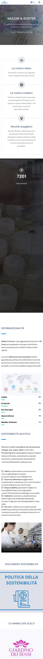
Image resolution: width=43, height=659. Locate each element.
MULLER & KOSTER (25, 32)
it (32, 2)
